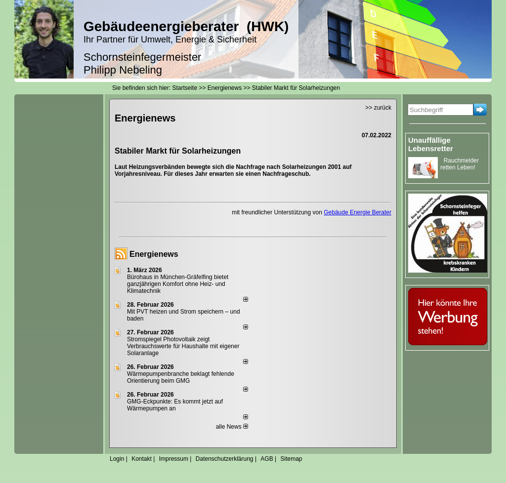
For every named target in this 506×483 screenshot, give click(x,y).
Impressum (173, 458)
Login (117, 458)
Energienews (153, 254)
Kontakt (141, 458)
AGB (266, 458)
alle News (232, 426)
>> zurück (378, 107)
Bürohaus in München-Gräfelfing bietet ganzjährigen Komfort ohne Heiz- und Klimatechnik (177, 284)
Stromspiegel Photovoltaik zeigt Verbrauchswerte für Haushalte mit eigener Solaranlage (183, 346)
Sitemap (291, 458)
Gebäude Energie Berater (357, 212)
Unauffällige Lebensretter (430, 144)
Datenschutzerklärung (224, 458)
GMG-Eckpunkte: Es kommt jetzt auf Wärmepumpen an (175, 405)
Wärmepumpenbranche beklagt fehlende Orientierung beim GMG (180, 377)
